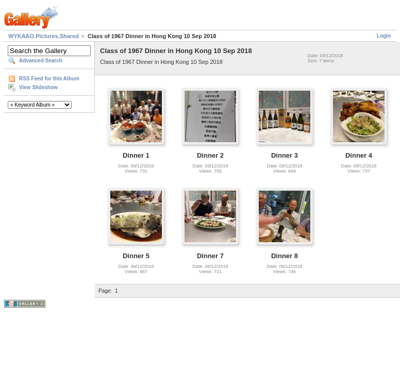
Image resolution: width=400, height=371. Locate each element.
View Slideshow (38, 87)
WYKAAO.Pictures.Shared (43, 36)
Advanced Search (40, 60)
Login (384, 36)
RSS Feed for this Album (49, 78)
